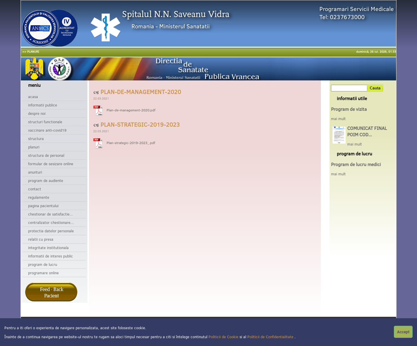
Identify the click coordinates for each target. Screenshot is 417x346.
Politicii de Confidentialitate (271, 336)
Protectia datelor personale (51, 230)
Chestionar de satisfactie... (50, 214)
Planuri (33, 147)
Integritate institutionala (48, 247)
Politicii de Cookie (224, 336)
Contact (34, 189)
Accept (403, 332)
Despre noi (36, 113)
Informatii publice (42, 105)
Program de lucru (42, 264)
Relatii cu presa (40, 239)
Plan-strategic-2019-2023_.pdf (131, 142)
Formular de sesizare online (50, 163)
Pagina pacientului (43, 205)
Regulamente (38, 197)
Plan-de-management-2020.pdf (131, 110)
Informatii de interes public (50, 256)
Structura (36, 138)
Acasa (33, 96)
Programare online (43, 272)
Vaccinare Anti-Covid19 (47, 130)
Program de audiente (45, 180)
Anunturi (35, 172)
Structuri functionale (45, 121)
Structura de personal (46, 155)
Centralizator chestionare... (51, 222)
